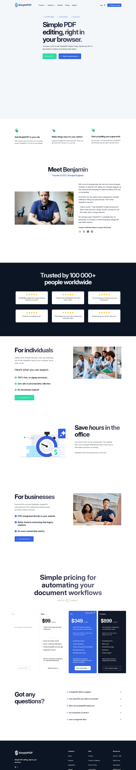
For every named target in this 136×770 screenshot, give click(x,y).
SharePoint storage (108, 643)
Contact (90, 756)
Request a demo (114, 5)
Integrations (71, 765)
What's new (116, 760)
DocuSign (86, 629)
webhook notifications (55, 640)
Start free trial (53, 665)
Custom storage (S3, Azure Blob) (82, 643)
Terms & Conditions (94, 760)
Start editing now (24, 391)
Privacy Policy (92, 765)
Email (45, 640)
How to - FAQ (117, 756)
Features (60, 5)
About (70, 756)
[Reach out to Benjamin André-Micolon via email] (79, 221)
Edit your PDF (49, 87)
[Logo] (25, 5)
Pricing (67, 5)
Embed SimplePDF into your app (53, 643)
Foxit (111, 631)
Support (74, 5)
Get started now (24, 534)
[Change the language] (16, 767)
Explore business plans (69, 87)
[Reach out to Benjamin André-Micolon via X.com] (83, 221)
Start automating (82, 665)
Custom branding (78, 640)
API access (105, 640)
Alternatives (116, 765)
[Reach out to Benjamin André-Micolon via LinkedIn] (87, 221)
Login (102, 5)
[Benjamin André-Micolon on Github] (91, 221)
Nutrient (104, 631)
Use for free (24, 665)
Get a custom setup (112, 665)
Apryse (115, 629)
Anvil (91, 629)
